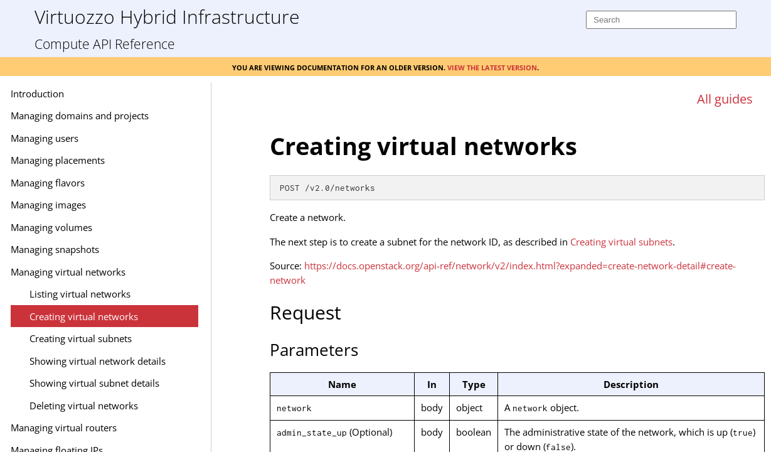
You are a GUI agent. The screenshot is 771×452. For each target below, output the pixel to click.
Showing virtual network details (140, 361)
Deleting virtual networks (126, 405)
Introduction (80, 93)
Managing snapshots (97, 249)
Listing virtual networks (122, 294)
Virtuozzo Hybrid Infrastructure (167, 16)
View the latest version (492, 66)
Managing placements (100, 160)
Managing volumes (94, 227)
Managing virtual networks (110, 272)
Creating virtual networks (126, 316)
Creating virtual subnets (123, 338)
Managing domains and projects (122, 115)
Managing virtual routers (106, 427)
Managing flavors (90, 182)
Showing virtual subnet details (137, 383)
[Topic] (517, 281)
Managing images (91, 204)
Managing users (87, 138)
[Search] (661, 20)
